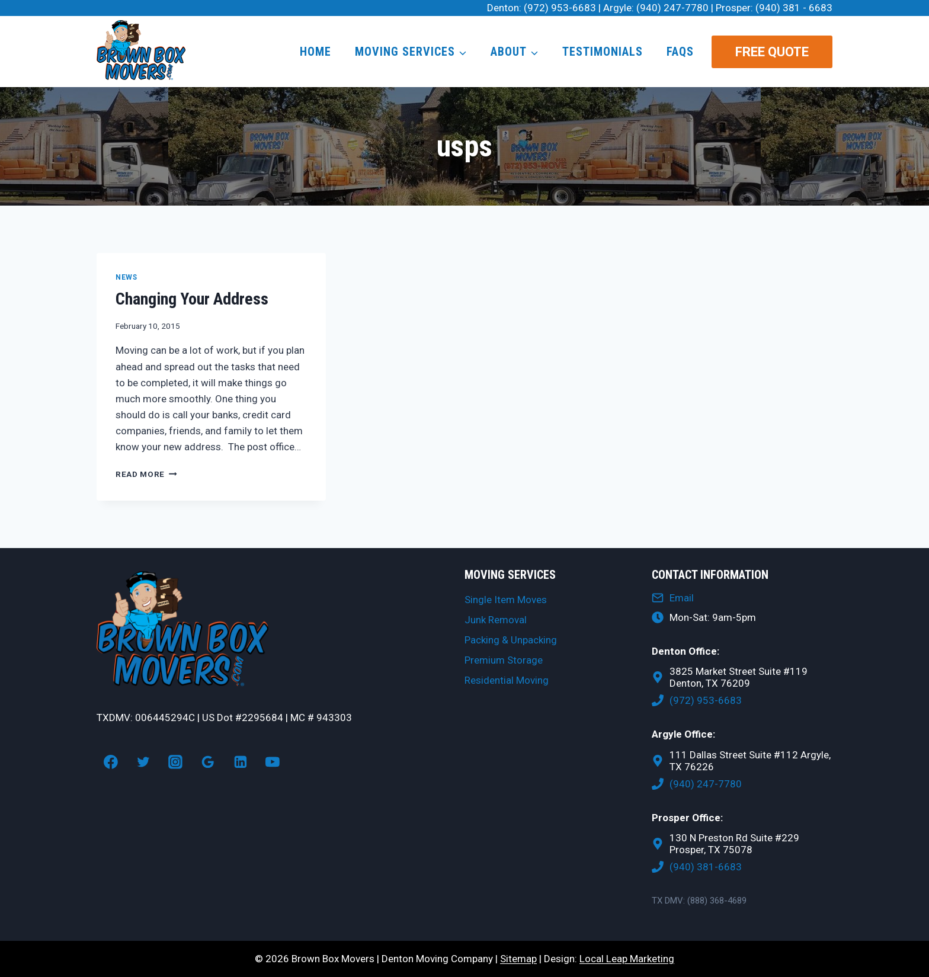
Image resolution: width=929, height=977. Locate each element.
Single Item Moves (505, 600)
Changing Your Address (192, 299)
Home (315, 51)
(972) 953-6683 (560, 8)
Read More (146, 474)
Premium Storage (503, 660)
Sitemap (518, 959)
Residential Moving (506, 680)
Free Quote (772, 51)
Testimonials (602, 51)
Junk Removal (495, 620)
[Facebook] (111, 762)
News (126, 277)
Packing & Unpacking (510, 640)
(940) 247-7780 (672, 8)
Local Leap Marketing (626, 959)
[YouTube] (273, 762)
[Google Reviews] (208, 762)
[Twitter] (143, 762)
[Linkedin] (240, 762)
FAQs (680, 51)
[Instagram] (175, 762)
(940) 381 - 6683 (793, 8)
